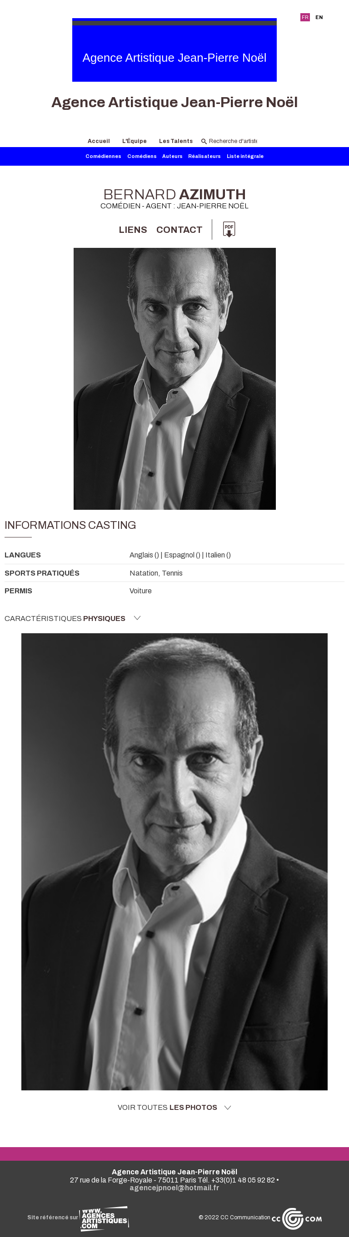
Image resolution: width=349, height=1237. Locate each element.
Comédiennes (103, 156)
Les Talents (176, 141)
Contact (179, 230)
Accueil (99, 141)
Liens (133, 230)
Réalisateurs (204, 156)
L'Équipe (134, 141)
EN (319, 17)
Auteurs (172, 156)
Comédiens (142, 156)
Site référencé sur (78, 1217)
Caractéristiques (73, 618)
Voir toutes (174, 1107)
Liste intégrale (245, 156)
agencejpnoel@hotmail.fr (174, 1188)
